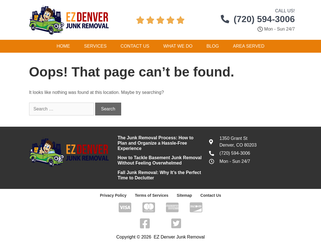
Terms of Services (151, 195)
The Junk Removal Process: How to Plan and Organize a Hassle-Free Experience (155, 143)
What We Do (177, 46)
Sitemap (184, 195)
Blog (213, 46)
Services (95, 46)
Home (63, 46)
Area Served (248, 46)
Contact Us (135, 46)
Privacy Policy (113, 195)
